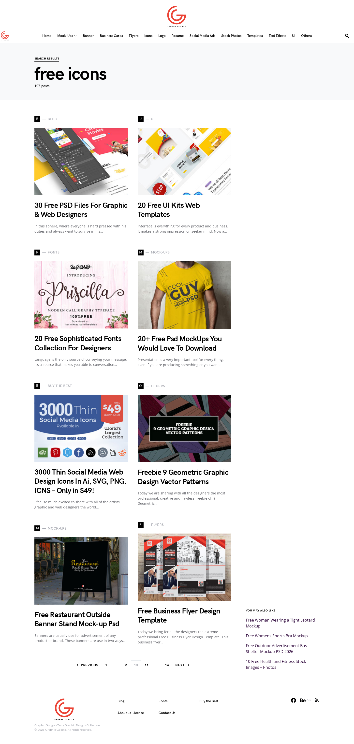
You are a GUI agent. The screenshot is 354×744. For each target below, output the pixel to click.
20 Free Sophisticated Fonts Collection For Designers (77, 343)
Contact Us (167, 713)
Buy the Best (208, 701)
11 (147, 665)
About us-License (131, 713)
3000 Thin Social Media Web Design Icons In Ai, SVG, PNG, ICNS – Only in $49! (80, 481)
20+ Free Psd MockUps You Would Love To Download (180, 344)
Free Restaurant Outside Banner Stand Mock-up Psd (76, 619)
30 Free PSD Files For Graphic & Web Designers (80, 210)
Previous (89, 665)
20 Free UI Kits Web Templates (169, 210)
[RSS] (317, 700)
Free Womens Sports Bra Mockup (277, 636)
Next (179, 665)
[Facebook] (293, 700)
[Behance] (305, 700)
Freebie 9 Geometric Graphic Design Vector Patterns (183, 477)
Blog (121, 701)
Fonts (163, 701)
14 (167, 665)
